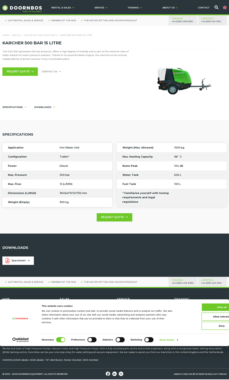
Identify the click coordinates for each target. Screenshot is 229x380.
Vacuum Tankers (69, 326)
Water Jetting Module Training (191, 322)
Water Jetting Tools (13, 319)
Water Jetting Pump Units (42, 35)
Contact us (52, 71)
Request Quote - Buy (72, 311)
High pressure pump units (17, 315)
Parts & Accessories (128, 330)
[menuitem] (225, 7)
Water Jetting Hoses (71, 319)
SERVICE (100, 7)
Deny (202, 359)
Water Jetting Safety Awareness (192, 315)
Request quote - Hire (14, 311)
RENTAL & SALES (62, 7)
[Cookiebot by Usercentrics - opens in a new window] (21, 373)
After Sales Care (126, 319)
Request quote (20, 71)
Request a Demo (126, 315)
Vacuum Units (10, 322)
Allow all (202, 341)
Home (6, 35)
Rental (17, 35)
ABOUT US (170, 7)
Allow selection (202, 350)
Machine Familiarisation (188, 319)
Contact (121, 311)
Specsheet (18, 261)
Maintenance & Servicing (131, 326)
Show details (167, 373)
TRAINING (135, 7)
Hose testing (124, 322)
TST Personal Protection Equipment (81, 322)
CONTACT (204, 7)
